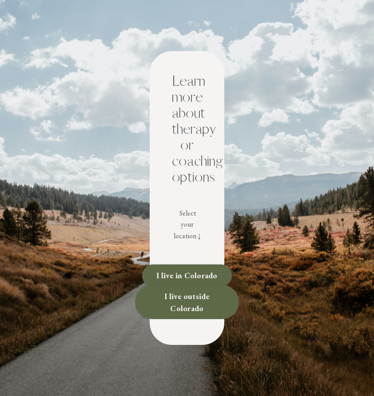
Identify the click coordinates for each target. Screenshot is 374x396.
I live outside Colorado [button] (187, 302)
